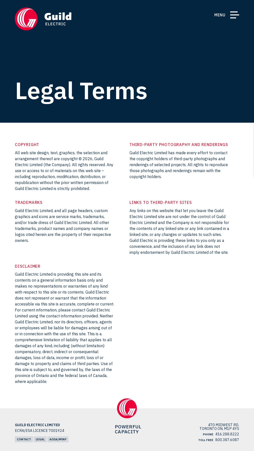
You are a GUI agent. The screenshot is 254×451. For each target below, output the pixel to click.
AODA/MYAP (57, 439)
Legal (40, 439)
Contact (24, 439)
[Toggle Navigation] (234, 15)
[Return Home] (43, 18)
